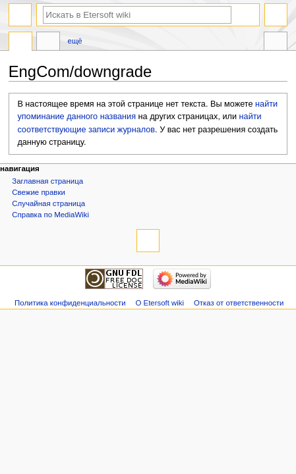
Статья (20, 42)
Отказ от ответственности (238, 303)
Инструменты (275, 42)
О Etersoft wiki (159, 303)
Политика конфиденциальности (70, 303)
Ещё (75, 41)
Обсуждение (48, 42)
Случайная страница (48, 203)
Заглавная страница (47, 181)
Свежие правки (38, 192)
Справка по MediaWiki (50, 215)
